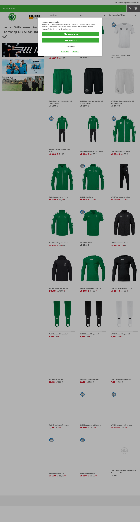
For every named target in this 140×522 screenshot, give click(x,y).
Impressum (75, 51)
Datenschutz (65, 51)
